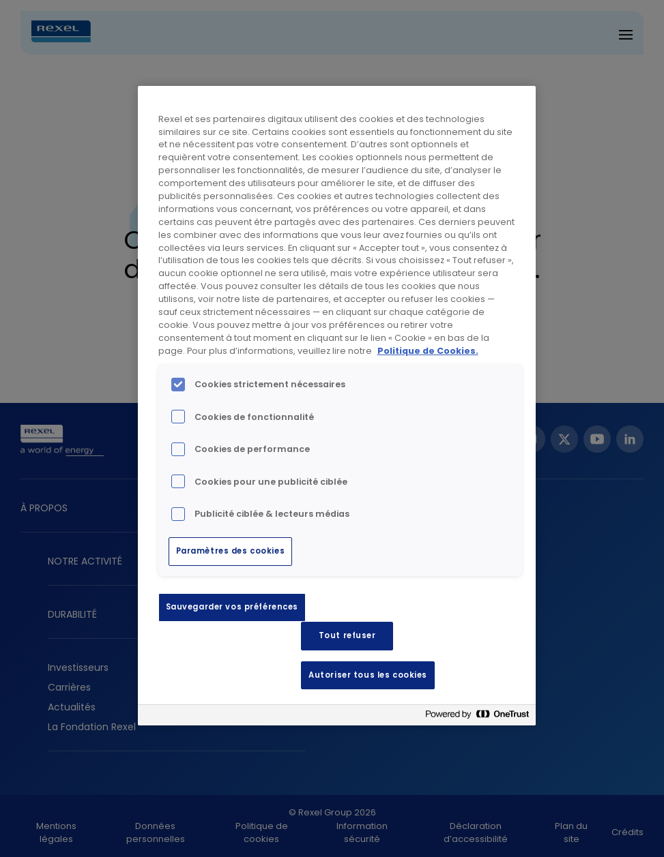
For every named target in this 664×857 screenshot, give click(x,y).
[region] (337, 406)
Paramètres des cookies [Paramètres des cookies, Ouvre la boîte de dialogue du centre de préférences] (230, 550)
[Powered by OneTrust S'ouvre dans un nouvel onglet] (477, 716)
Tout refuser (347, 635)
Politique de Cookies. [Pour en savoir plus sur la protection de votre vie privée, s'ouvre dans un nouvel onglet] (427, 351)
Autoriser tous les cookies (367, 675)
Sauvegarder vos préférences (232, 606)
